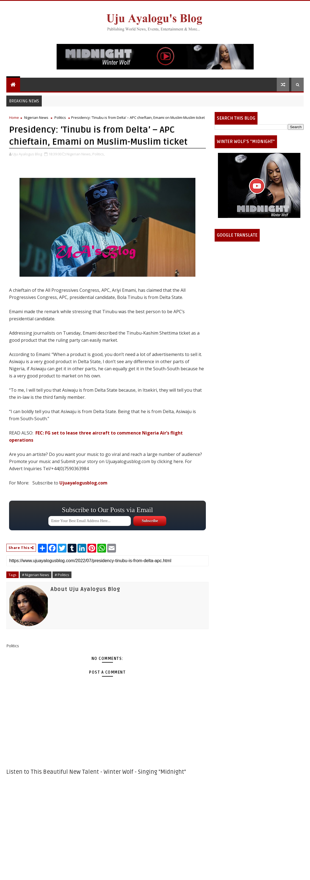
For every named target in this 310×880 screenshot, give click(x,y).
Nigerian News (36, 117)
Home (14, 117)
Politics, (98, 154)
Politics (60, 117)
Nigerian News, (79, 154)
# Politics (62, 574)
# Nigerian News (35, 574)
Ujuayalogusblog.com (83, 483)
